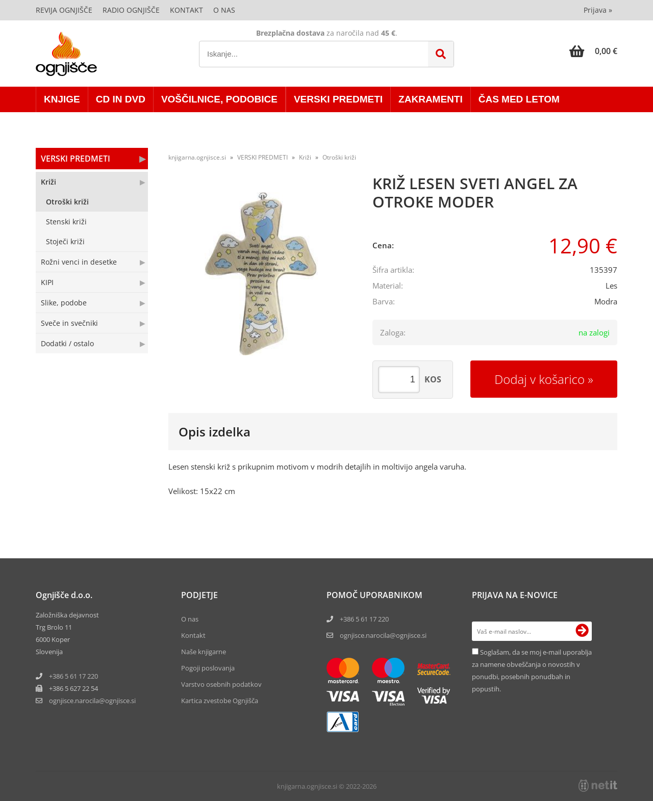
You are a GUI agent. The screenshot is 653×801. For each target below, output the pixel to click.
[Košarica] (593, 51)
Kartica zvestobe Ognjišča (219, 700)
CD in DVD (120, 99)
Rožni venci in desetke (79, 262)
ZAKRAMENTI (430, 99)
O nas (224, 10)
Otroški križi (67, 201)
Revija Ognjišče (64, 10)
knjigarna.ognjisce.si (197, 157)
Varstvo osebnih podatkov (221, 684)
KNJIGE (62, 99)
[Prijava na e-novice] (582, 631)
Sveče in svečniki (69, 323)
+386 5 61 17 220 (73, 676)
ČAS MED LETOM (519, 99)
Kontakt (186, 10)
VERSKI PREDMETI (338, 99)
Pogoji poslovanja (208, 668)
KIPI (47, 282)
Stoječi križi (65, 241)
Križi (48, 182)
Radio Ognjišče (131, 10)
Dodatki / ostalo (67, 343)
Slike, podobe (64, 302)
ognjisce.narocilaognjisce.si (92, 700)
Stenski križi (66, 221)
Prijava (598, 10)
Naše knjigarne (203, 651)
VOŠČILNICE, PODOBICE (219, 99)
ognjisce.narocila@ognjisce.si (383, 635)
